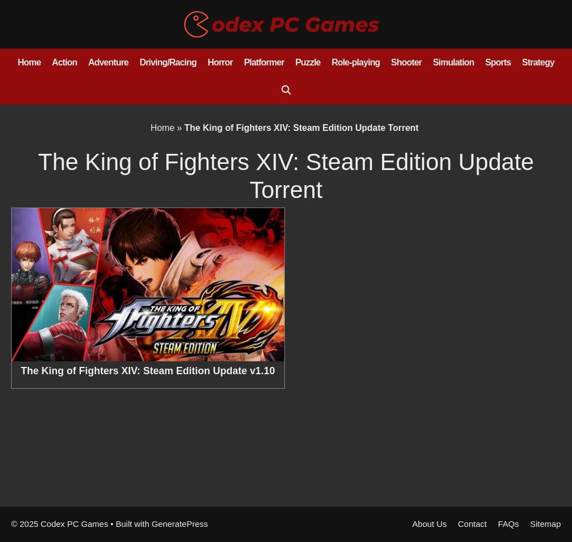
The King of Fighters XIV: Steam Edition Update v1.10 (148, 370)
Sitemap (545, 524)
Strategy (538, 62)
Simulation (453, 62)
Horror (220, 62)
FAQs (508, 524)
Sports (498, 62)
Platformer (264, 62)
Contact (472, 524)
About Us (429, 524)
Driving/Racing (168, 62)
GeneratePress (179, 524)
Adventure (108, 62)
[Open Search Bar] (286, 91)
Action (64, 62)
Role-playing (356, 62)
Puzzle (308, 62)
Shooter (406, 62)
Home (29, 62)
